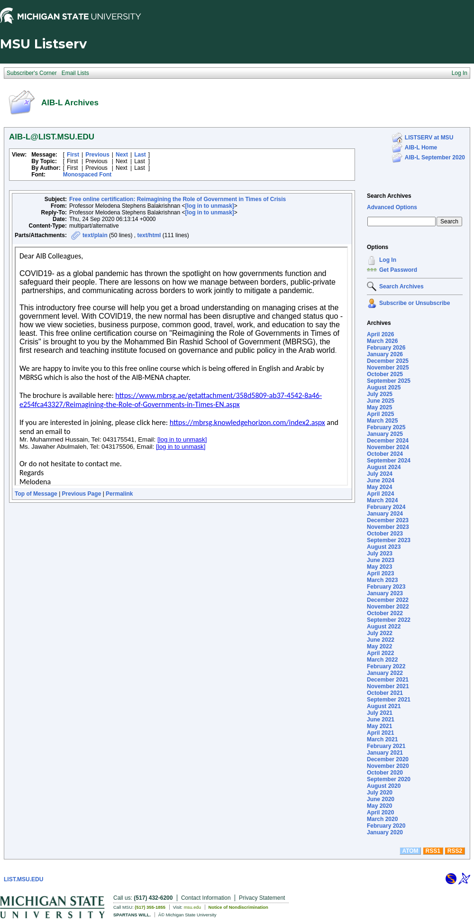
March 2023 (382, 580)
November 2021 (388, 686)
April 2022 (380, 653)
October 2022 (385, 613)
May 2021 (379, 726)
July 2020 (379, 792)
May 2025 (379, 407)
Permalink (119, 493)
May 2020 (379, 806)
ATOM (410, 851)
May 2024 (379, 487)
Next (122, 154)
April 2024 (380, 493)
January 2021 (385, 752)
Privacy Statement (262, 898)
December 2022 (388, 600)
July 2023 (379, 553)
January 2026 (385, 354)
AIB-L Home (421, 147)
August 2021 (384, 706)
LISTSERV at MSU (429, 137)
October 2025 (385, 374)
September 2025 (388, 381)
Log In (387, 260)
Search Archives (389, 196)
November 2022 (388, 606)
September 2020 (388, 779)
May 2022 (379, 646)
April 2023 (380, 573)
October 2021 (385, 693)
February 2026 (386, 347)
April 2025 (380, 414)
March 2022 (382, 659)
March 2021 (382, 739)
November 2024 (388, 447)
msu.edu (192, 907)
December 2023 (388, 520)
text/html (149, 235)
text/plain (95, 235)
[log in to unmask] (209, 206)
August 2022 (384, 626)
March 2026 (382, 341)
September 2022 (388, 620)
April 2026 (380, 334)
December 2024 (388, 440)
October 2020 (385, 772)
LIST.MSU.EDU (23, 879)
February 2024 (386, 507)
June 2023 (380, 560)
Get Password (398, 270)
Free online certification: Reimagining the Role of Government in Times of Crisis (177, 199)
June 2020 (380, 799)
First (73, 154)
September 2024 (388, 460)
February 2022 (386, 666)
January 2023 (385, 593)
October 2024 (385, 454)
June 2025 (380, 400)
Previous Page (81, 493)
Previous (97, 154)
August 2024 (384, 467)
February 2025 (386, 427)
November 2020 (388, 766)
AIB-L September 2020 (435, 157)
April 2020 (380, 812)
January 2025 (385, 434)
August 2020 (384, 786)
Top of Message (36, 493)
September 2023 (388, 540)
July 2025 (379, 394)
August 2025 (384, 387)
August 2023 (384, 547)
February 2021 (386, 746)
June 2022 (380, 640)
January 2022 (385, 673)
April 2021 (380, 732)
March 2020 (382, 819)
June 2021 (380, 719)
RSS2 (454, 851)
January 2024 (385, 513)
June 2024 (380, 480)
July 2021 (379, 713)
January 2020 (385, 832)
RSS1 (433, 851)
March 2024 (382, 500)
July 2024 (379, 474)
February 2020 (386, 825)
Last (140, 154)
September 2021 (388, 699)
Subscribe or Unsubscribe (414, 303)
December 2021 (388, 679)
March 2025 (382, 420)
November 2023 (388, 527)
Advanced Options (392, 207)
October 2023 (385, 533)
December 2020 (388, 759)
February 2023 (386, 586)
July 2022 (379, 633)
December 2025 (388, 361)
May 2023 (379, 566)
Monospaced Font (87, 174)
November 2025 (388, 367)
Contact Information (206, 898)
